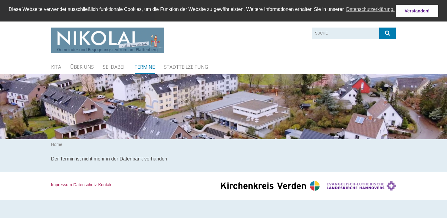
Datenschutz (85, 184)
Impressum (61, 184)
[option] (223, 106)
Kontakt (105, 184)
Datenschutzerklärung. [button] (370, 9)
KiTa (56, 66)
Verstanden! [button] (417, 10)
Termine (145, 66)
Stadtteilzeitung (186, 66)
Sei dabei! (114, 66)
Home (56, 144)
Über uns (82, 66)
